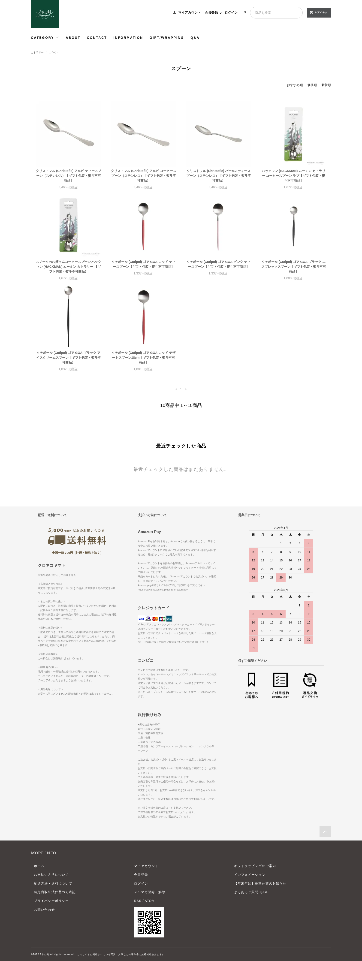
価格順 (312, 85)
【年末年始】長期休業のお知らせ (260, 883)
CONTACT (97, 37)
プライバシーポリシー (51, 901)
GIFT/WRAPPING (167, 37)
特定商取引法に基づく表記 (55, 892)
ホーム (39, 866)
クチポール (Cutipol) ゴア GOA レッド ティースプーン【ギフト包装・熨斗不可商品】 (143, 264)
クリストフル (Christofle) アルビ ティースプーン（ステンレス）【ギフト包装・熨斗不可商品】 (68, 175)
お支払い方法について (51, 875)
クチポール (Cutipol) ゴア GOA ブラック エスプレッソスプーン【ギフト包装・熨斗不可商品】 (293, 266)
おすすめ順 (295, 85)
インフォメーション (249, 875)
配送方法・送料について (53, 883)
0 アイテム (318, 12)
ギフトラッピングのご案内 (255, 866)
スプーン (53, 52)
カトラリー (37, 52)
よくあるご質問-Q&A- (251, 892)
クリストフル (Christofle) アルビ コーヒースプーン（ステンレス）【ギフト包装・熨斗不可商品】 (143, 175)
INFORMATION (128, 37)
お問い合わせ (44, 909)
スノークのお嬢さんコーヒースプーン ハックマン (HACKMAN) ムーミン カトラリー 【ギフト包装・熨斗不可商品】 (68, 266)
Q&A (195, 37)
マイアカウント (189, 12)
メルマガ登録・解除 (149, 892)
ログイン (231, 12)
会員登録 (211, 12)
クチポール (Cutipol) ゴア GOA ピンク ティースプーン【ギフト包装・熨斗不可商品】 (218, 264)
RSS (137, 901)
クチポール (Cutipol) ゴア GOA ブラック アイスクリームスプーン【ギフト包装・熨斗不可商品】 (68, 357)
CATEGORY (45, 37)
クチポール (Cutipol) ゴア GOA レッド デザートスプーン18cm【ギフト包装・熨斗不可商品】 (143, 357)
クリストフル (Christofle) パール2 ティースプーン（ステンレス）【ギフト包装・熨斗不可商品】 (218, 175)
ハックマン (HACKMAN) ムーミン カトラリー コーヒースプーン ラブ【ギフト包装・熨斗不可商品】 (293, 175)
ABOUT (73, 37)
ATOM (150, 901)
